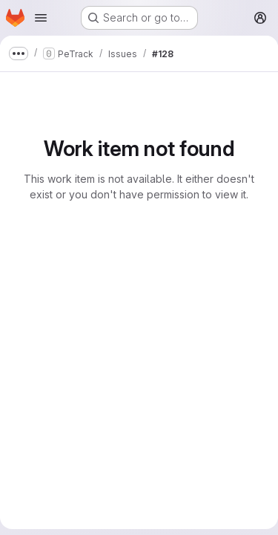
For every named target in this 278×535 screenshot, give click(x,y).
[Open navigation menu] (41, 18)
